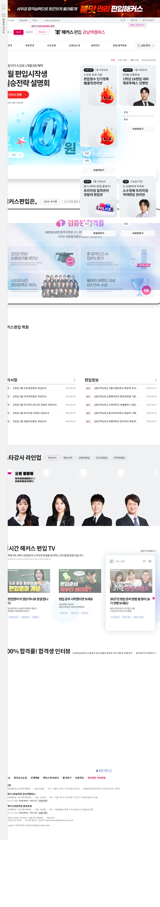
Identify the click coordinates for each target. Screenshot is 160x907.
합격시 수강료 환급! (43, 26)
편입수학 (68, 361)
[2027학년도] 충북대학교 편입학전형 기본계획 (116, 300)
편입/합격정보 (120, 45)
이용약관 (79, 681)
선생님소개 (74, 45)
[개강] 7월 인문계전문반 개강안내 (29, 292)
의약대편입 (119, 361)
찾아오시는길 (20, 681)
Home (6, 681)
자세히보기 (98, 170)
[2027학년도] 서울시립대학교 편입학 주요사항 (116, 292)
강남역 (18, 32)
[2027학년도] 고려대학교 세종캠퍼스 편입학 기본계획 (116, 308)
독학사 (35, 21)
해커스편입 (10, 21)
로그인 (123, 20)
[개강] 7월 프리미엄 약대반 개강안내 (31, 317)
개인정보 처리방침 (96, 681)
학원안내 (7, 45)
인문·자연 (122, 60)
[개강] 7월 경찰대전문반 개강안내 (29, 325)
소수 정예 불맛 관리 (73, 201)
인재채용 (35, 681)
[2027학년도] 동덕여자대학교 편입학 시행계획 (116, 317)
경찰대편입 (84, 361)
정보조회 (50, 722)
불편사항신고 (105, 674)
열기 (4, 25)
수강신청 (51, 45)
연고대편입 (101, 361)
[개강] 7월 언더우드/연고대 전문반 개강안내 (34, 308)
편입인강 (42, 32)
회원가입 (134, 20)
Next (19, 155)
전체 (113, 60)
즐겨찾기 (67, 681)
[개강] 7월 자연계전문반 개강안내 (29, 300)
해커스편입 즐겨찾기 (53, 21)
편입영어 (52, 361)
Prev (9, 155)
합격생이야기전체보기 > (146, 557)
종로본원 (29, 32)
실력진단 (95, 45)
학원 (7, 32)
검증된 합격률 (50, 201)
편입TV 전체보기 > (149, 455)
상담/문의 (147, 45)
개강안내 (29, 45)
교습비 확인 (43, 705)
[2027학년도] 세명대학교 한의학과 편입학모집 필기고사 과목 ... (116, 325)
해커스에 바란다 (148, 20)
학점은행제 (23, 21)
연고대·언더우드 (149, 60)
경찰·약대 (134, 60)
